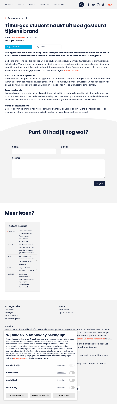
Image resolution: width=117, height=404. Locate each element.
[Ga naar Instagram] (98, 4)
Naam (15, 146)
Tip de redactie (66, 312)
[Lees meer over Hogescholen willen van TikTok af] (22, 269)
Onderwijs (9, 309)
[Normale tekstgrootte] (109, 5)
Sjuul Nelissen (17, 37)
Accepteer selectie (40, 395)
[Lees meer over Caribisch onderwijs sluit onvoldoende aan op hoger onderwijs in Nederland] (22, 280)
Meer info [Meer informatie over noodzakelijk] (61, 365)
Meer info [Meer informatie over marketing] (61, 387)
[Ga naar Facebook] (88, 4)
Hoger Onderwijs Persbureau (91, 338)
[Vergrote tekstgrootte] (111, 5)
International (11, 315)
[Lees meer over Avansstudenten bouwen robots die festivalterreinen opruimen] (22, 260)
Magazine (44, 4)
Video (32, 4)
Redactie (59, 4)
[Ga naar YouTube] (93, 4)
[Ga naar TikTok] (103, 4)
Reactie (16, 158)
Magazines (64, 309)
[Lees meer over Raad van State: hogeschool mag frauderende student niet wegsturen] (22, 236)
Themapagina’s (12, 318)
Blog (21, 4)
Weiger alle (64, 395)
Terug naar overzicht (18, 18)
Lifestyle (9, 312)
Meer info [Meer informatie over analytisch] (61, 380)
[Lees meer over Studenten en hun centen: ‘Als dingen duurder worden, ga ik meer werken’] (22, 248)
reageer (16, 46)
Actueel (9, 4)
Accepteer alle (17, 395)
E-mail (64, 146)
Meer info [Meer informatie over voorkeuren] (61, 373)
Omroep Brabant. (71, 70)
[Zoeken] (81, 4)
